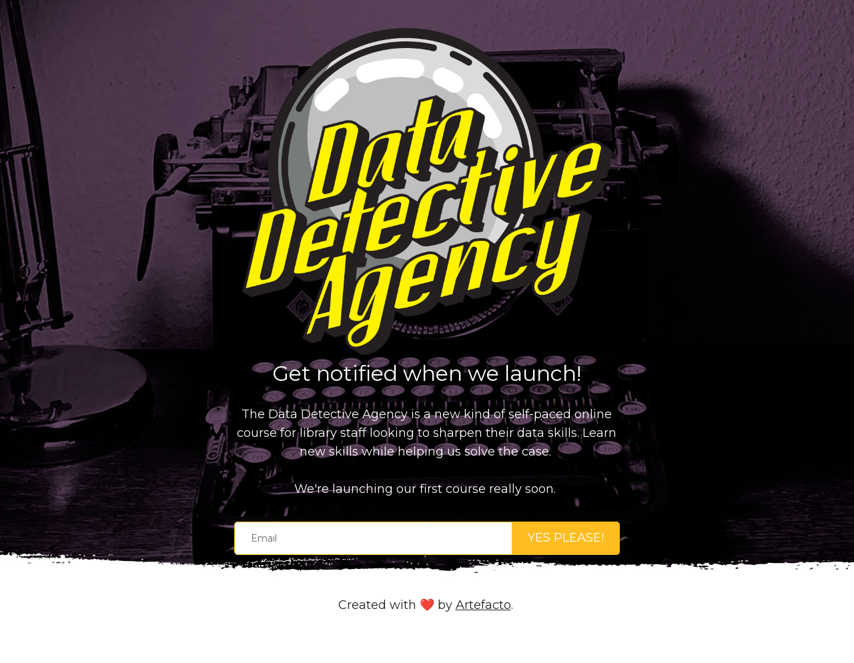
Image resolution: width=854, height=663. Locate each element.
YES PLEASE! (566, 537)
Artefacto (483, 605)
